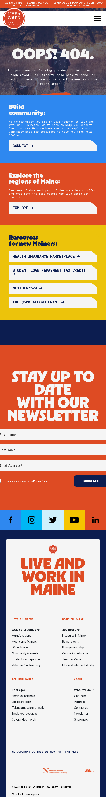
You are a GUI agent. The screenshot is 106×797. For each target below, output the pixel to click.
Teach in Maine (71, 659)
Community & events (25, 653)
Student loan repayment (27, 659)
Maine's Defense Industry (78, 665)
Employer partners (23, 696)
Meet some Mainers (24, 641)
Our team (80, 696)
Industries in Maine (74, 635)
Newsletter (81, 713)
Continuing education (75, 653)
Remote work (70, 641)
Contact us (81, 707)
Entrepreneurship (73, 647)
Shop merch (81, 719)
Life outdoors (20, 647)
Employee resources (24, 713)
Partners (79, 702)
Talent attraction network (28, 707)
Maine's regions (21, 635)
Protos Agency (30, 794)
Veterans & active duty (26, 665)
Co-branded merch (24, 719)
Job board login (21, 702)
